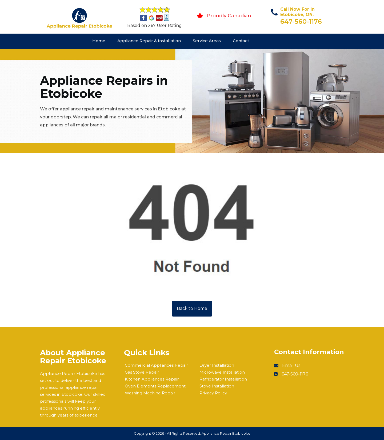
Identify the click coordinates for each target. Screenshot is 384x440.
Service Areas (207, 40)
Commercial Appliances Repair (156, 365)
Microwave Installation (222, 372)
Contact (241, 40)
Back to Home (192, 308)
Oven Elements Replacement (155, 386)
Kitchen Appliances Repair (152, 379)
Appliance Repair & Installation (149, 40)
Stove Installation (216, 386)
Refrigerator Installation (223, 379)
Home (98, 40)
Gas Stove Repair (142, 372)
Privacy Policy (213, 392)
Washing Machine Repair (150, 392)
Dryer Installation (216, 365)
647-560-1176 (301, 21)
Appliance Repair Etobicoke (226, 433)
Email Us (291, 365)
